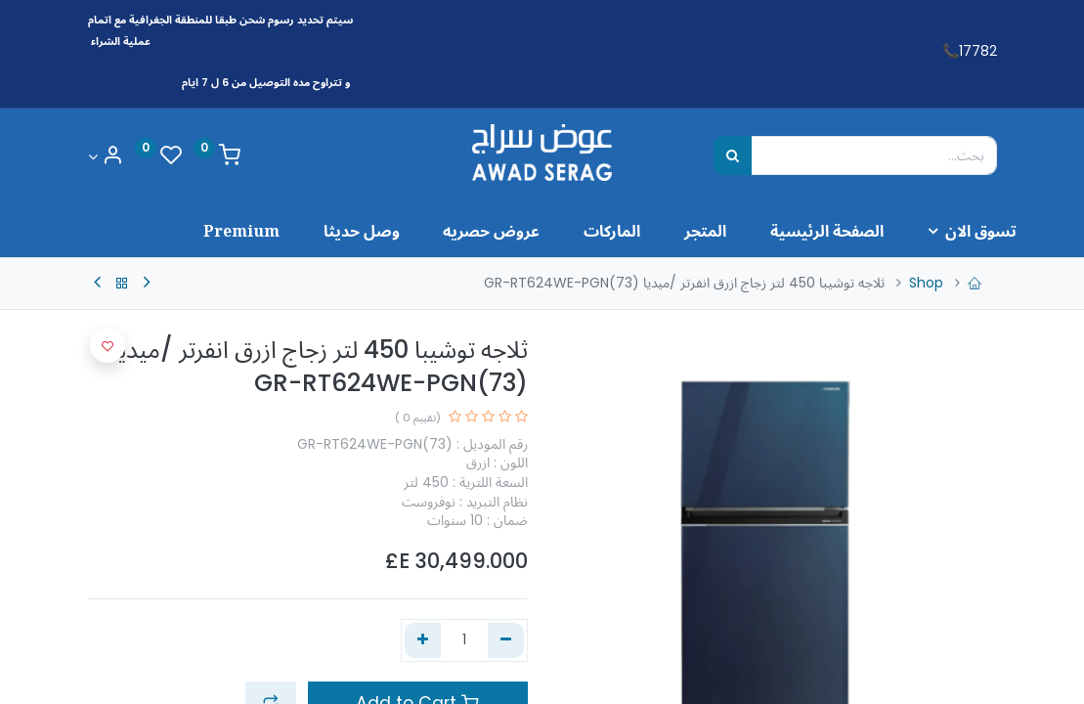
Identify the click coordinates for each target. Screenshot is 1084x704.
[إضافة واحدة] (423, 640)
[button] (107, 345)
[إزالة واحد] (506, 640)
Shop (926, 282)
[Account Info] (105, 157)
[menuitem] (785, 230)
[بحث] (733, 155)
